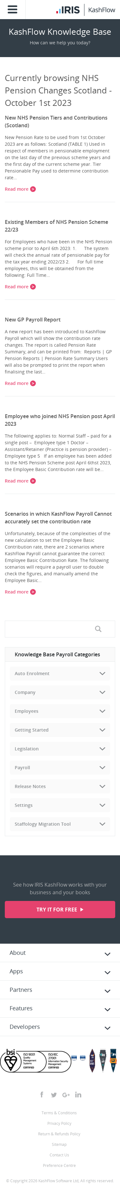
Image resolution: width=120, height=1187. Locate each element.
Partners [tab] (21, 989)
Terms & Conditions (59, 1113)
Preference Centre (59, 1165)
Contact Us (59, 1155)
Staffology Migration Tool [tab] (43, 824)
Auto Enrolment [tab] (32, 673)
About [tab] (18, 952)
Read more (16, 189)
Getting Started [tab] (32, 730)
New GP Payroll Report (32, 319)
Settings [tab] (24, 805)
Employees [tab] (26, 711)
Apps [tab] (16, 971)
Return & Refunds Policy (59, 1134)
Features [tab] (21, 1008)
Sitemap (59, 1144)
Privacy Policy (59, 1123)
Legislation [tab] (27, 749)
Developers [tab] (25, 1026)
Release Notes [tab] (30, 786)
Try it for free (57, 909)
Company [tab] (25, 692)
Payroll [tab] (22, 767)
